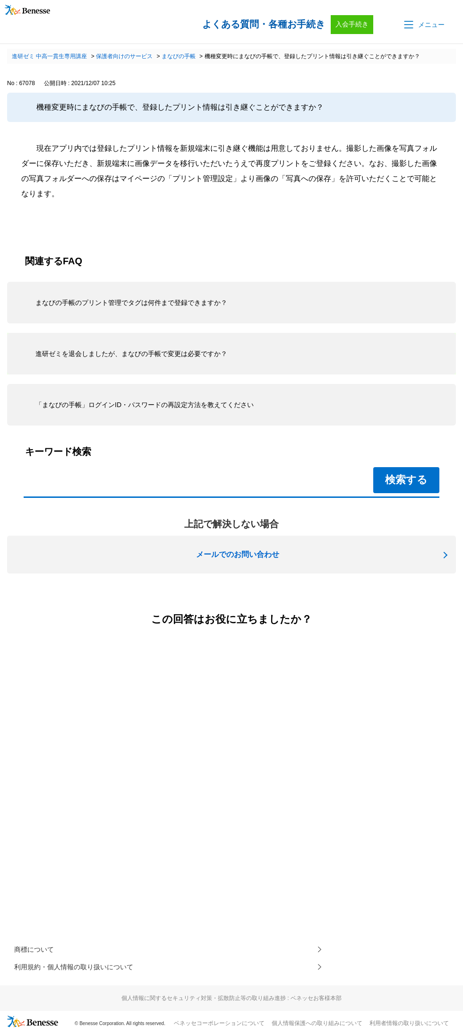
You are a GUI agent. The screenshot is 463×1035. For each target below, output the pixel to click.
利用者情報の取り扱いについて (409, 1026)
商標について (37, 950)
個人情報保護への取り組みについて (317, 1026)
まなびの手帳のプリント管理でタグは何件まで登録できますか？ (131, 302)
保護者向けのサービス (124, 56)
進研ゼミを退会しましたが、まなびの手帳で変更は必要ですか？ (131, 353)
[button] (423, 24)
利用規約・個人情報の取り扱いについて (82, 969)
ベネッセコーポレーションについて (219, 1026)
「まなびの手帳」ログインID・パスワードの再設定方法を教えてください (144, 405)
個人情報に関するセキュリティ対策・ (231, 1001)
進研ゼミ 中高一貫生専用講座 (49, 56)
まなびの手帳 (179, 56)
